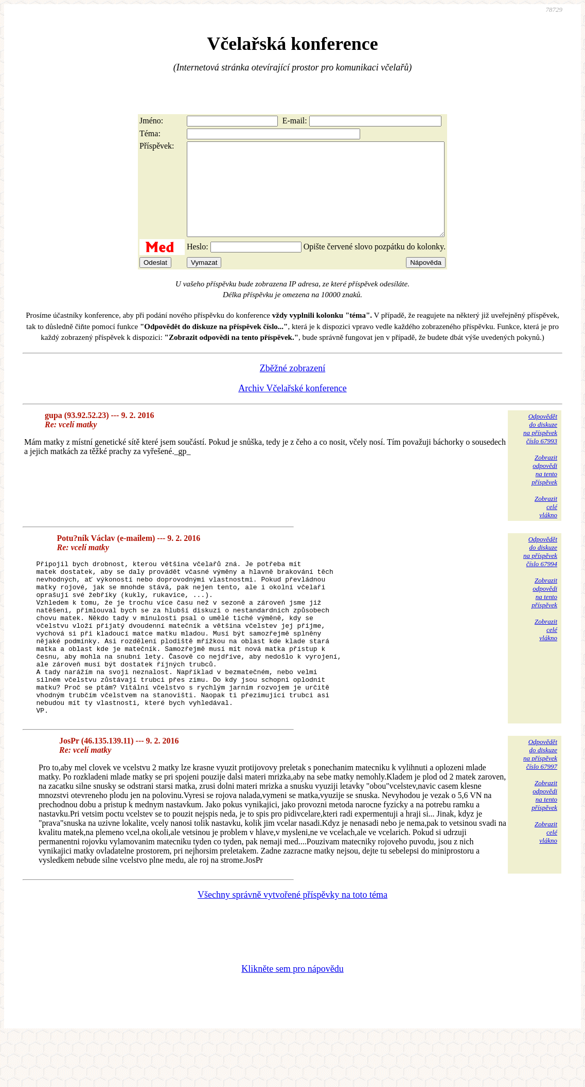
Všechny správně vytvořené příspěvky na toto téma (292, 944)
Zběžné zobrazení (292, 387)
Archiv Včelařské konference (292, 407)
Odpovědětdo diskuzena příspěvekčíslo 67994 (540, 570)
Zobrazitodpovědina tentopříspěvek (544, 488)
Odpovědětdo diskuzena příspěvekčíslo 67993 (540, 447)
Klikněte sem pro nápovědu (292, 1018)
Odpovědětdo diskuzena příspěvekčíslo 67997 (540, 803)
